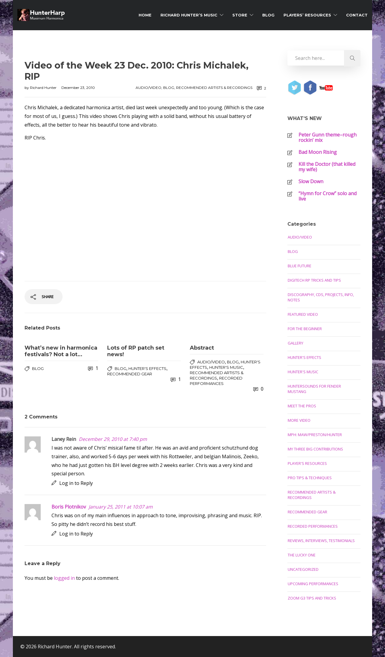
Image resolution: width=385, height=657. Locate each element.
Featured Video (303, 314)
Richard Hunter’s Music (188, 15)
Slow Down (310, 181)
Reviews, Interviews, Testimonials (321, 540)
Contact (357, 15)
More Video (299, 420)
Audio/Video (148, 87)
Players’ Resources (307, 15)
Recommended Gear (129, 373)
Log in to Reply (76, 483)
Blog (268, 15)
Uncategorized (303, 569)
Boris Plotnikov (68, 506)
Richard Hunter (43, 87)
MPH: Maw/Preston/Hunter (315, 434)
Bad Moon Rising (317, 152)
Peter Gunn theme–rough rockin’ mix (327, 137)
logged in (64, 578)
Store (239, 15)
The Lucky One (302, 555)
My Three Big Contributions (315, 449)
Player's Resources (307, 463)
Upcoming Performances (313, 583)
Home (145, 15)
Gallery (295, 343)
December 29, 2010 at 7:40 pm (113, 439)
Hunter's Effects (147, 368)
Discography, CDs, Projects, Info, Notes (321, 297)
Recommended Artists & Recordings (214, 87)
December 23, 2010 (78, 87)
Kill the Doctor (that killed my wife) (326, 166)
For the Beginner (305, 328)
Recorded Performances (313, 526)
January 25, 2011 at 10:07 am (121, 506)
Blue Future (299, 265)
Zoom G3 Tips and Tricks (312, 598)
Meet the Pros (302, 406)
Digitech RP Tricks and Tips (314, 280)
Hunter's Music (226, 367)
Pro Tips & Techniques (310, 477)
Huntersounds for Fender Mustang (314, 388)
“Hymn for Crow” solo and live (327, 196)
